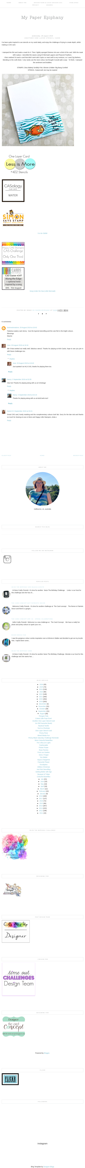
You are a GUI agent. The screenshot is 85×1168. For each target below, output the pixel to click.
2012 (41, 810)
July (42, 779)
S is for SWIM (42, 233)
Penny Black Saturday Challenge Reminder (43, 738)
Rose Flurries (43, 750)
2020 (41, 699)
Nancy (9, 379)
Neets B (10, 411)
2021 (41, 697)
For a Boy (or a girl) (43, 743)
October (42, 709)
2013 (41, 808)
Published (74, 2)
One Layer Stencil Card (43, 731)
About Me (23, 2)
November (42, 706)
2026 (41, 684)
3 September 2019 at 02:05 (21, 379)
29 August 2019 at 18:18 (19, 345)
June (42, 781)
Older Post (6, 455)
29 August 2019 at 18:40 (25, 363)
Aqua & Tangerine (43, 760)
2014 (41, 806)
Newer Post (78, 455)
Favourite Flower (43, 762)
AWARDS (49, 5)
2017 (41, 798)
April (42, 786)
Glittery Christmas (43, 767)
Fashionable (43, 745)
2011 (41, 813)
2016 (41, 801)
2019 (41, 701)
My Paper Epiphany (42, 17)
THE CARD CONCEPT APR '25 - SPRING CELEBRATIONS (32, 619)
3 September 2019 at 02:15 (27, 395)
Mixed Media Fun (18, 635)
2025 (41, 687)
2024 (41, 689)
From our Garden (44, 752)
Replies (12, 359)
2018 (41, 796)
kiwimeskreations (13, 327)
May (42, 784)
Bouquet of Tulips (43, 774)
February (42, 791)
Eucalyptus (43, 764)
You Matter (43, 757)
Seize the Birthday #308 (21, 651)
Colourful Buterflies (43, 777)
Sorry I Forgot (44, 755)
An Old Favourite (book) (43, 723)
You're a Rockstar (43, 728)
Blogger (46, 1053)
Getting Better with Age (44, 772)
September (42, 711)
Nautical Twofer (43, 726)
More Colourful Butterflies (44, 740)
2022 (41, 694)
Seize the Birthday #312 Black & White (27, 587)
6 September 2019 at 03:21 (23, 411)
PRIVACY (35, 5)
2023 (41, 692)
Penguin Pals (43, 716)
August (42, 713)
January (42, 794)
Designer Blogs (48, 1167)
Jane (8, 345)
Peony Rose (43, 733)
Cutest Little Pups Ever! (43, 718)
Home (9, 2)
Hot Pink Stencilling (43, 769)
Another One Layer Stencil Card (43, 721)
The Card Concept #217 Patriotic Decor (28, 603)
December (42, 704)
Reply (9, 339)
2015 (41, 803)
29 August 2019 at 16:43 (28, 327)
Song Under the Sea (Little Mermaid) (42, 291)
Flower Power (44, 747)
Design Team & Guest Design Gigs (48, 2)
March (42, 789)
